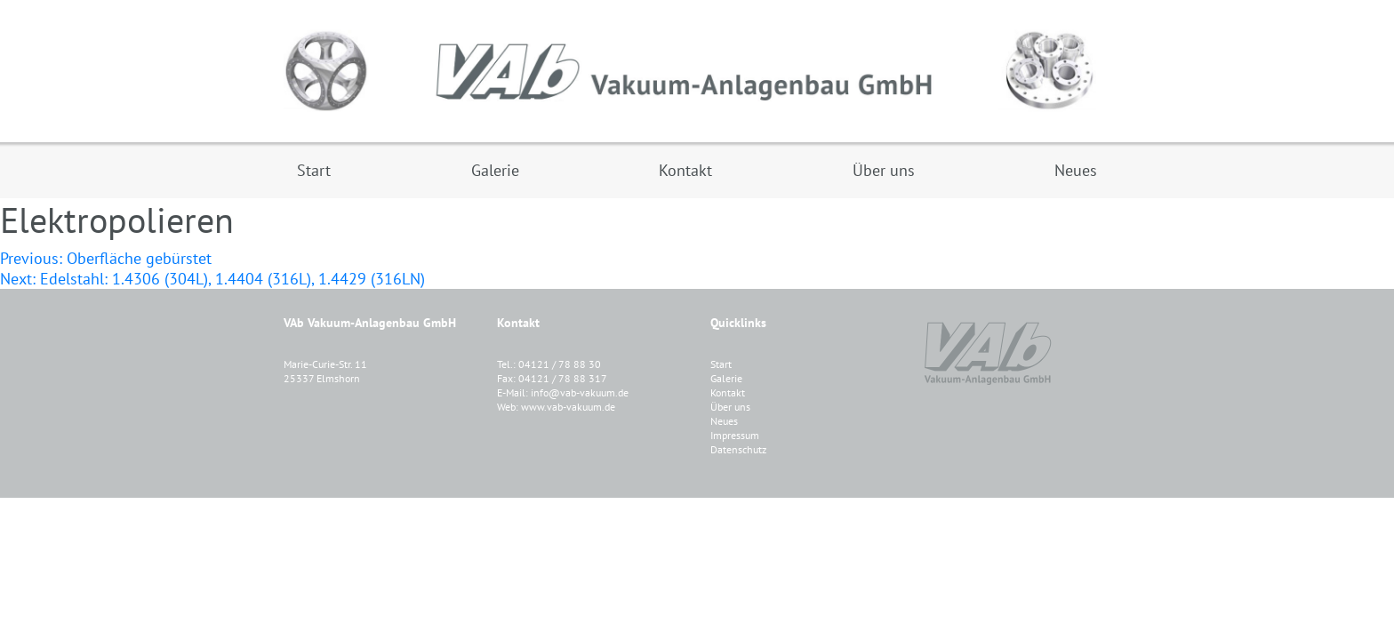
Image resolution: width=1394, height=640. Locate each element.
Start (721, 364)
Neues (724, 421)
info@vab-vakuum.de (580, 392)
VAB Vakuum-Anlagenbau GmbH (697, 71)
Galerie (726, 378)
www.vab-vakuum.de (568, 406)
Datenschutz (738, 449)
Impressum (734, 435)
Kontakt (727, 392)
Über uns (730, 406)
